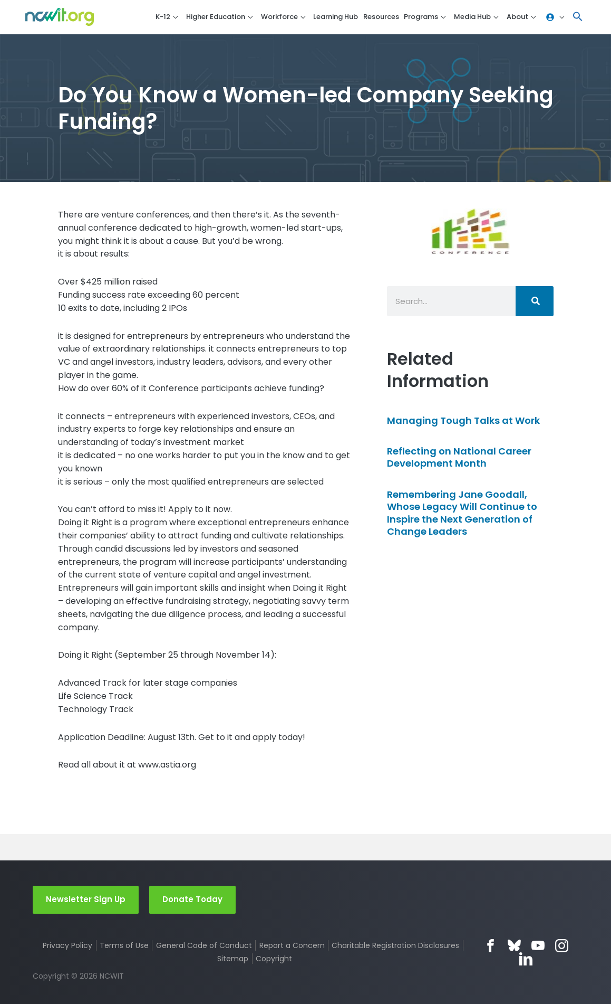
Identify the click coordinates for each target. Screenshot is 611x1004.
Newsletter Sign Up (85, 899)
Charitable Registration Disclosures (395, 945)
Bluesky (514, 945)
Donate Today (192, 899)
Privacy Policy (67, 945)
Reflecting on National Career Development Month (459, 457)
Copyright (274, 958)
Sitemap (232, 958)
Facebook (490, 945)
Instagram (561, 945)
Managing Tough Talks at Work (463, 420)
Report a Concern (292, 945)
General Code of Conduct (204, 945)
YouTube (538, 945)
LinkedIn (525, 958)
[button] (578, 17)
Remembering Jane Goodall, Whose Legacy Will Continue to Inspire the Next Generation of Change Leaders (462, 513)
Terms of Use (124, 945)
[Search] (535, 301)
